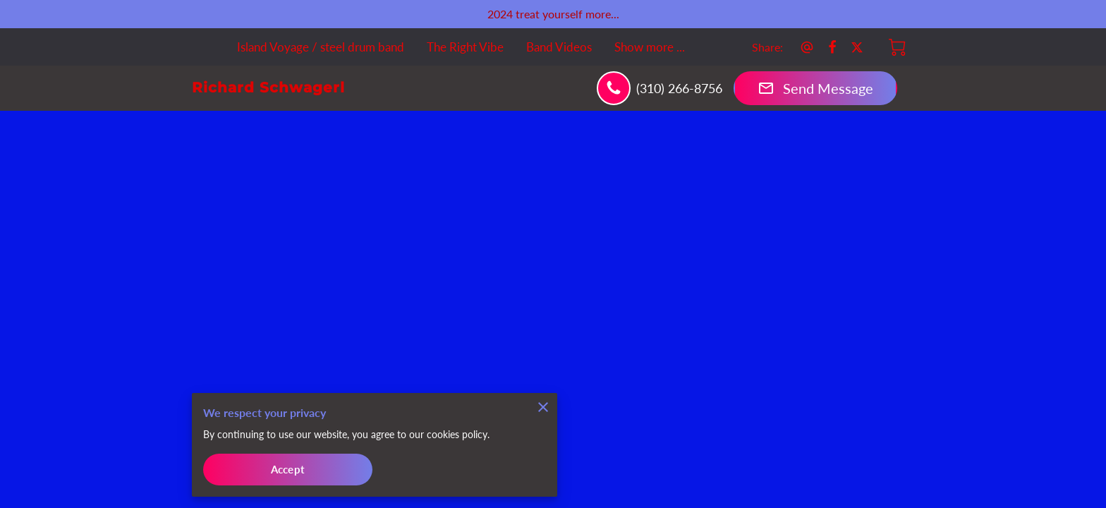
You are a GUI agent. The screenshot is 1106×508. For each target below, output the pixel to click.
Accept (287, 468)
